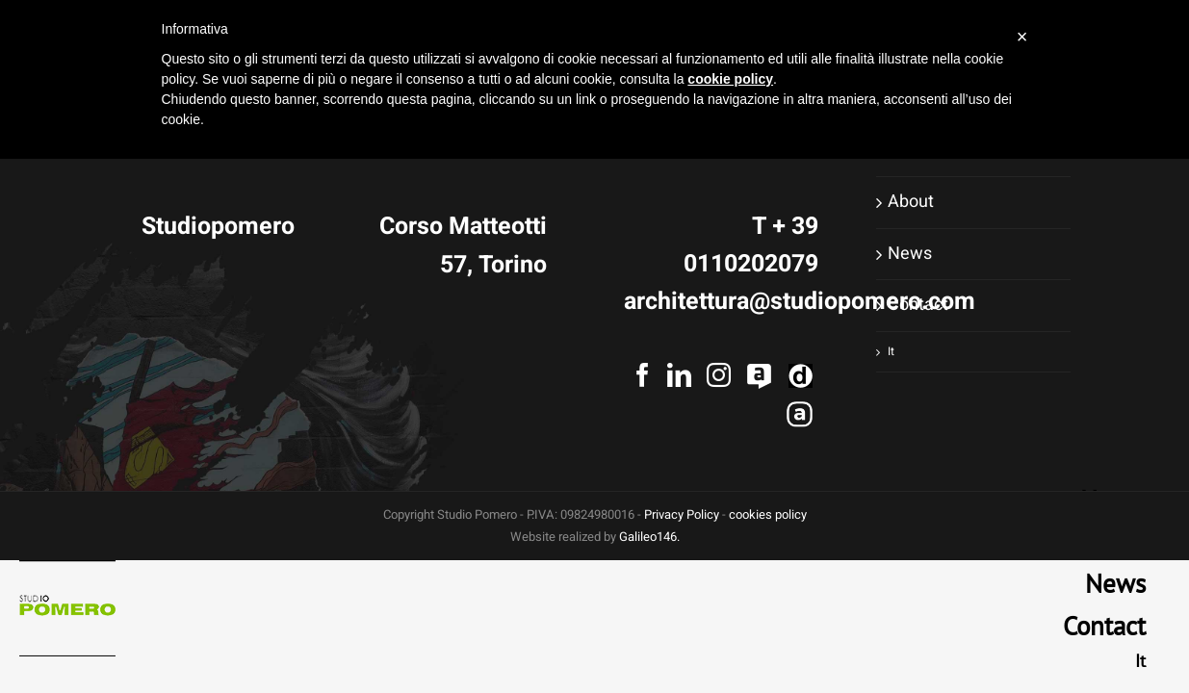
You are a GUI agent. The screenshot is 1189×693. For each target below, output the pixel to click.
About (911, 202)
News (910, 254)
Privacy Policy (681, 514)
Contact (918, 305)
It (891, 351)
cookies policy (768, 514)
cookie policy (730, 79)
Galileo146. (649, 536)
